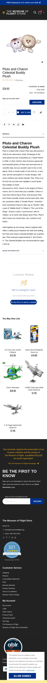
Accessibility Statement (11, 579)
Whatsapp (18, 124)
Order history (7, 612)
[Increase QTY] (13, 112)
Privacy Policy (8, 615)
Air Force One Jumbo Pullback (13, 351)
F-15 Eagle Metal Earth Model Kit (13, 426)
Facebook (5, 124)
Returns (5, 576)
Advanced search (9, 618)
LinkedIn (14, 124)
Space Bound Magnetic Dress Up (34, 351)
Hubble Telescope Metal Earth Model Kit (34, 389)
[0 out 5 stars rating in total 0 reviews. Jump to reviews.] (13, 80)
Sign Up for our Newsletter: (16, 497)
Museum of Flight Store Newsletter (15, 627)
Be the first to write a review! (23, 302)
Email (23, 124)
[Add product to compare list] (40, 112)
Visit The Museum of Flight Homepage (23, 463)
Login (5, 609)
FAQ (4, 582)
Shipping (6, 573)
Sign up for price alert (11, 98)
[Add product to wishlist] (34, 112)
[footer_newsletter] (16, 501)
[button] (34, 12)
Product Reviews (9, 588)
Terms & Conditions (10, 591)
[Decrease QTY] (4, 112)
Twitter (9, 124)
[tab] (23, 134)
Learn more (30, 670)
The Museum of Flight (10, 624)
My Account (7, 605)
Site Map (6, 621)
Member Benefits (9, 585)
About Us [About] (6, 526)
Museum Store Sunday (11, 595)
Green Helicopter (12, 388)
